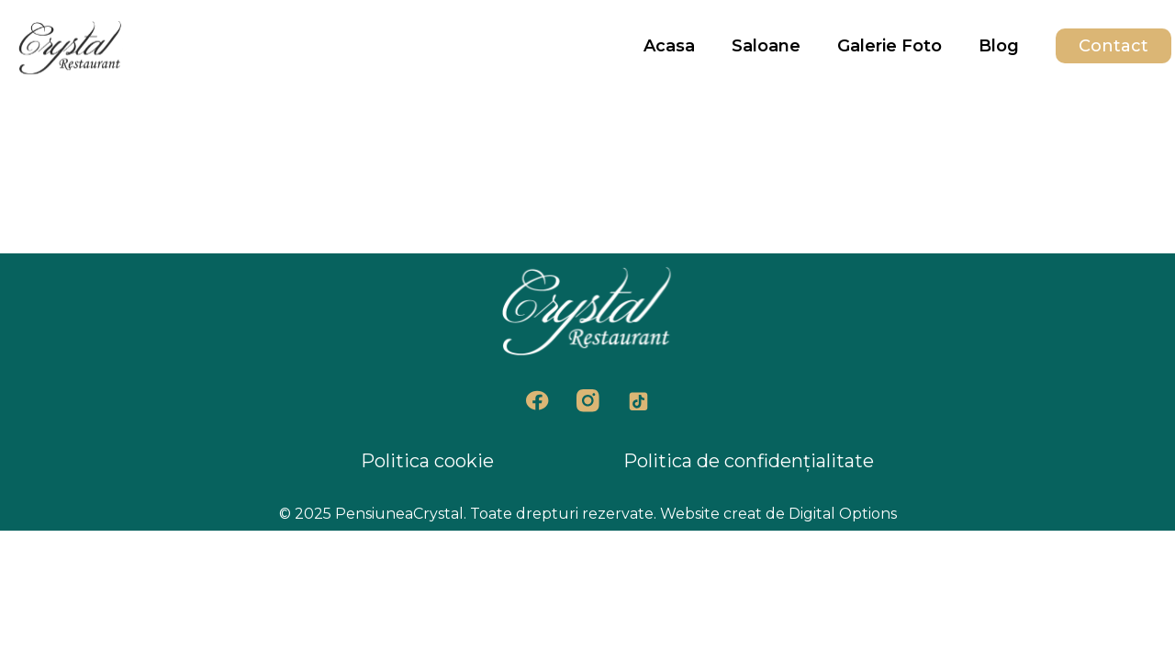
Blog (999, 46)
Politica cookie (427, 461)
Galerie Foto (889, 46)
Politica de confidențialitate (748, 461)
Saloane (766, 46)
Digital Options (843, 513)
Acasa (669, 46)
